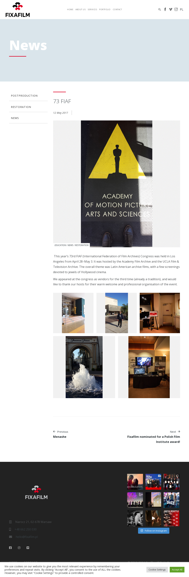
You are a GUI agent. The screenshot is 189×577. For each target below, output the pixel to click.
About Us (80, 9)
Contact (117, 9)
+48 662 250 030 (26, 529)
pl (181, 9)
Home (70, 9)
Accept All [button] (177, 569)
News (70, 245)
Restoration (81, 245)
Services (92, 9)
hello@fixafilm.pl (27, 537)
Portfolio (105, 9)
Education (60, 245)
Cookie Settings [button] (157, 569)
